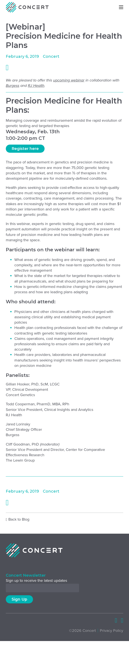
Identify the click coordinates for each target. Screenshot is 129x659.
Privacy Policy (111, 630)
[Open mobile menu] (121, 7)
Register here (25, 148)
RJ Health (36, 85)
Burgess (12, 85)
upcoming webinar (68, 80)
